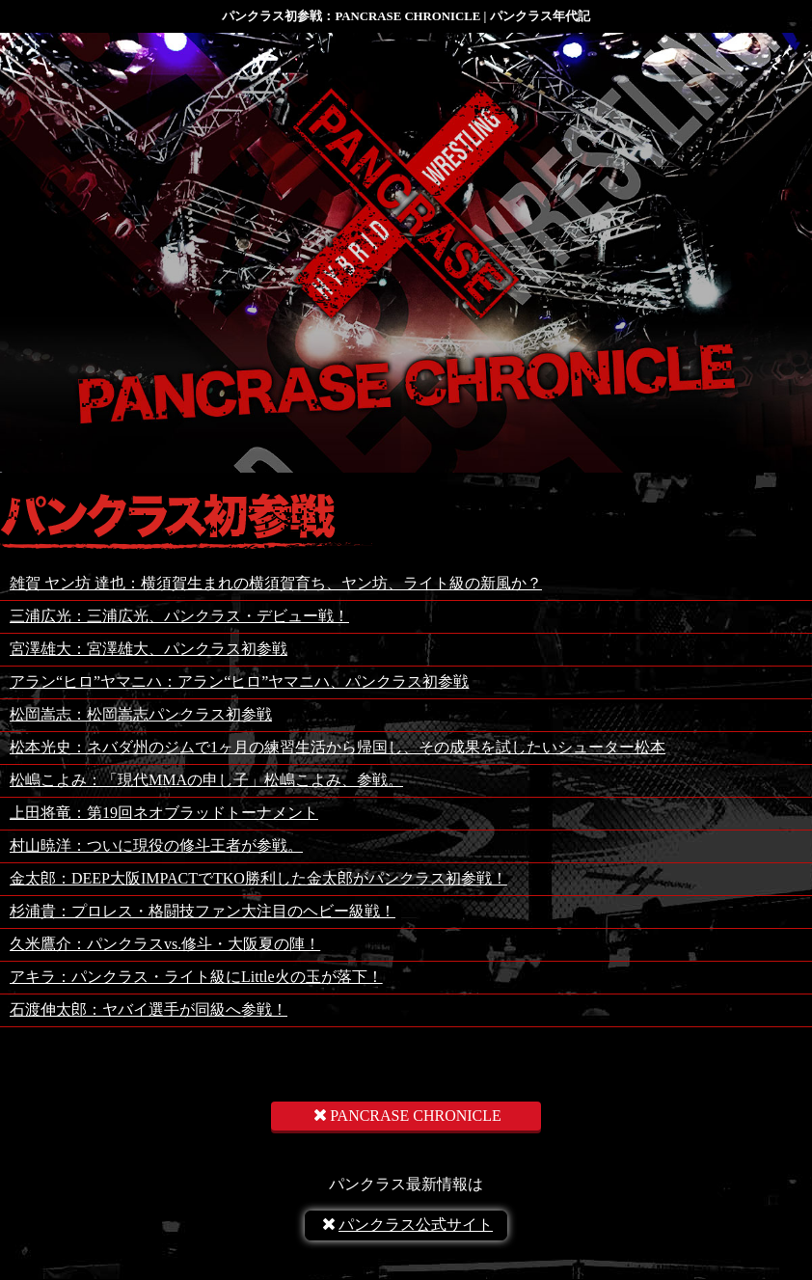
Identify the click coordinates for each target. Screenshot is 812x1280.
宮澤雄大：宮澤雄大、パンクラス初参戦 (148, 648)
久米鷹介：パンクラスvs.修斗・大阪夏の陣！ (165, 944)
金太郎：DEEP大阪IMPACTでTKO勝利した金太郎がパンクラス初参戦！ (258, 878)
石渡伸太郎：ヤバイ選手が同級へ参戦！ (148, 1009)
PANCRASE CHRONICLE (406, 1115)
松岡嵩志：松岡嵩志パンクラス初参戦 (141, 714)
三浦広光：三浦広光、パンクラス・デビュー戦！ (179, 616)
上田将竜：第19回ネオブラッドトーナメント (164, 812)
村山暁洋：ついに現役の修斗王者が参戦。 (156, 845)
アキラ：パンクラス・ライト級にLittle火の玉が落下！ (196, 976)
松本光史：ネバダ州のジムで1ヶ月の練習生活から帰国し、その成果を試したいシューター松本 (337, 747)
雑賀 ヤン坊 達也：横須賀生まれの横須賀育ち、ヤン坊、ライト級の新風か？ (276, 583)
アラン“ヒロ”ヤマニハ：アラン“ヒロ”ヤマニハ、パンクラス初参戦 (239, 681)
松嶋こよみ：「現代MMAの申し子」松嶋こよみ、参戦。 (206, 780)
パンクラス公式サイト (406, 1224)
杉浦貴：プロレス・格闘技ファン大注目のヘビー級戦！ (202, 911)
